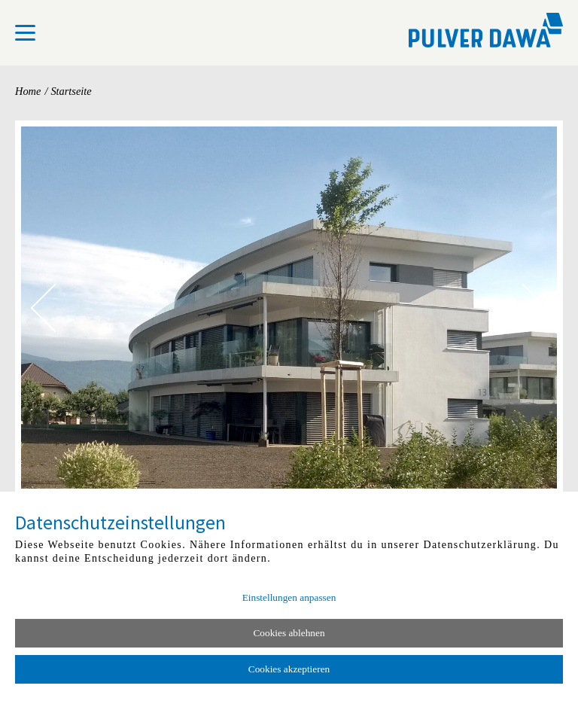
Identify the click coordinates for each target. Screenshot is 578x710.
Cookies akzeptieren (289, 669)
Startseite (70, 91)
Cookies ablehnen (288, 632)
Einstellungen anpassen (289, 597)
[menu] (25, 33)
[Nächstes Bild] (522, 307)
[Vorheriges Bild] (54, 307)
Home (28, 91)
